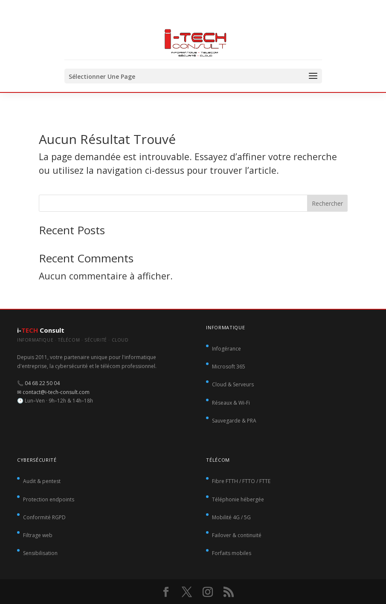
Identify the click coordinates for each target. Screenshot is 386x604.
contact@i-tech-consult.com (56, 392)
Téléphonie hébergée (238, 499)
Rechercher (327, 203)
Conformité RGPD (44, 517)
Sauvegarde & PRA (234, 420)
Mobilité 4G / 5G (231, 517)
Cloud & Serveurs (233, 384)
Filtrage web (37, 535)
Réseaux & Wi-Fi (231, 402)
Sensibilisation (40, 553)
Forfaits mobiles (231, 553)
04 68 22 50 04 (42, 383)
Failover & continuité (236, 535)
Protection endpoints (48, 499)
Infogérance (226, 348)
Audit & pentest (42, 481)
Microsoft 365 (228, 366)
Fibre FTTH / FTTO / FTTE (241, 481)
